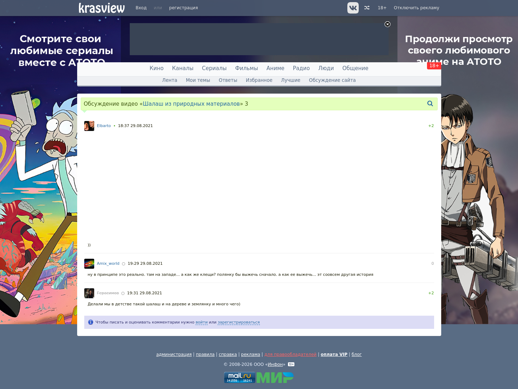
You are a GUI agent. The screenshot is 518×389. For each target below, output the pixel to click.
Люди (326, 68)
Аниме (275, 68)
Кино (157, 68)
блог (357, 354)
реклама (250, 354)
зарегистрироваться (239, 322)
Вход (141, 7)
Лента (169, 80)
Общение (355, 68)
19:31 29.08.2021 (144, 293)
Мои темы (198, 80)
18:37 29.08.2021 (135, 125)
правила (205, 354)
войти (202, 322)
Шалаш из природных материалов (191, 104)
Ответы (228, 80)
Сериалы (214, 68)
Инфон (275, 364)
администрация (174, 354)
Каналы (182, 68)
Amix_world (108, 263)
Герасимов (108, 293)
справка (228, 354)
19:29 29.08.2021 (145, 263)
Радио (301, 68)
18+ (382, 7)
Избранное (259, 80)
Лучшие (290, 80)
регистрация (183, 7)
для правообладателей (290, 354)
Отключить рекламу (416, 7)
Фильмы (246, 68)
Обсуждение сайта (332, 80)
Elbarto (104, 125)
